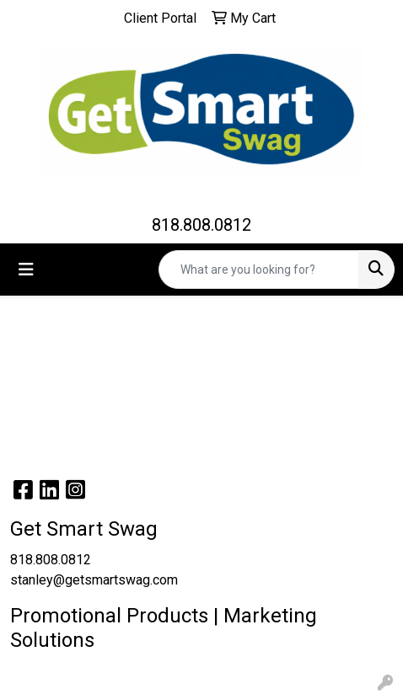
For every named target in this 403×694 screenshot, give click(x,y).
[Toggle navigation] (26, 269)
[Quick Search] (259, 269)
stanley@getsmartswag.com (94, 580)
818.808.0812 (201, 225)
